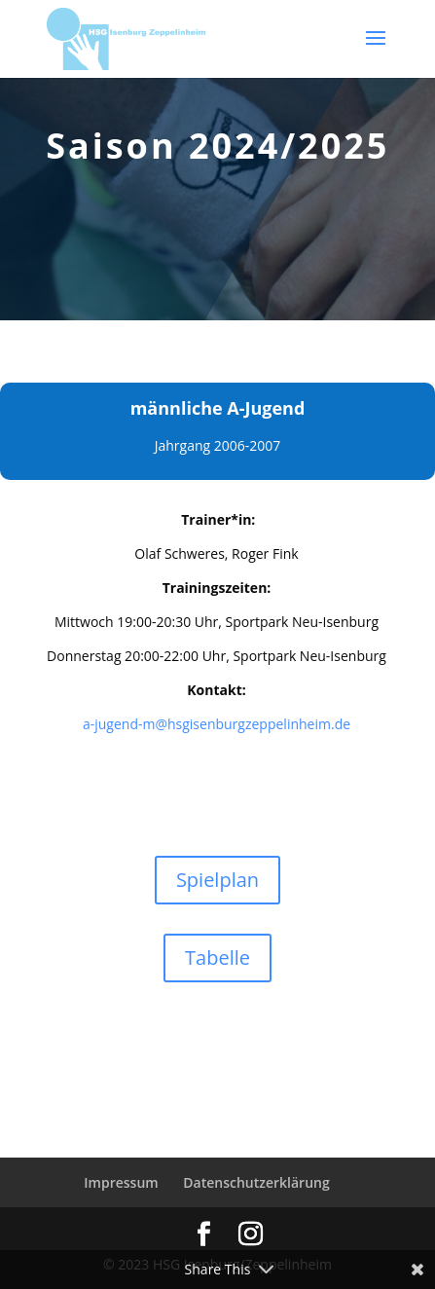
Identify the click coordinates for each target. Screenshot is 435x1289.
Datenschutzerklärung (256, 1182)
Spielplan (217, 879)
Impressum (121, 1182)
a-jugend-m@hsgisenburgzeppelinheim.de (216, 724)
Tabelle (217, 957)
